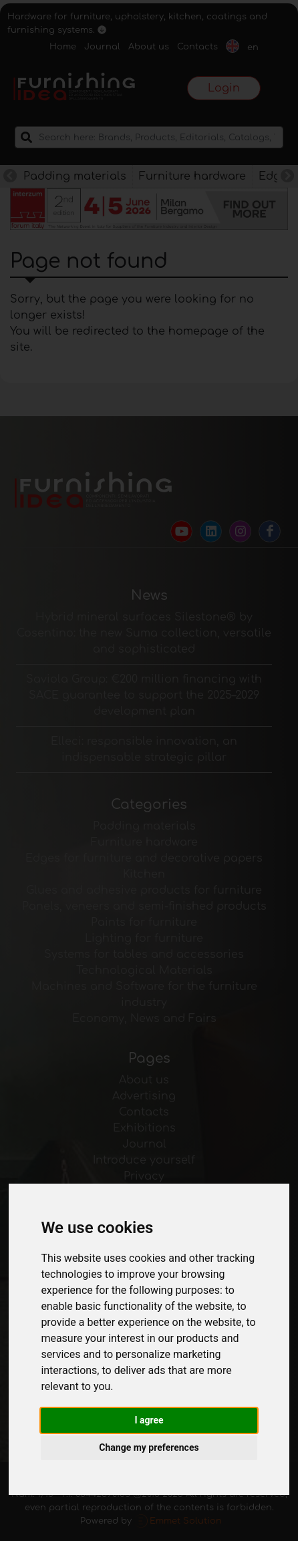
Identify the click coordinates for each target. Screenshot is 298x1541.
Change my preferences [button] (148, 1447)
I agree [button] (148, 1420)
